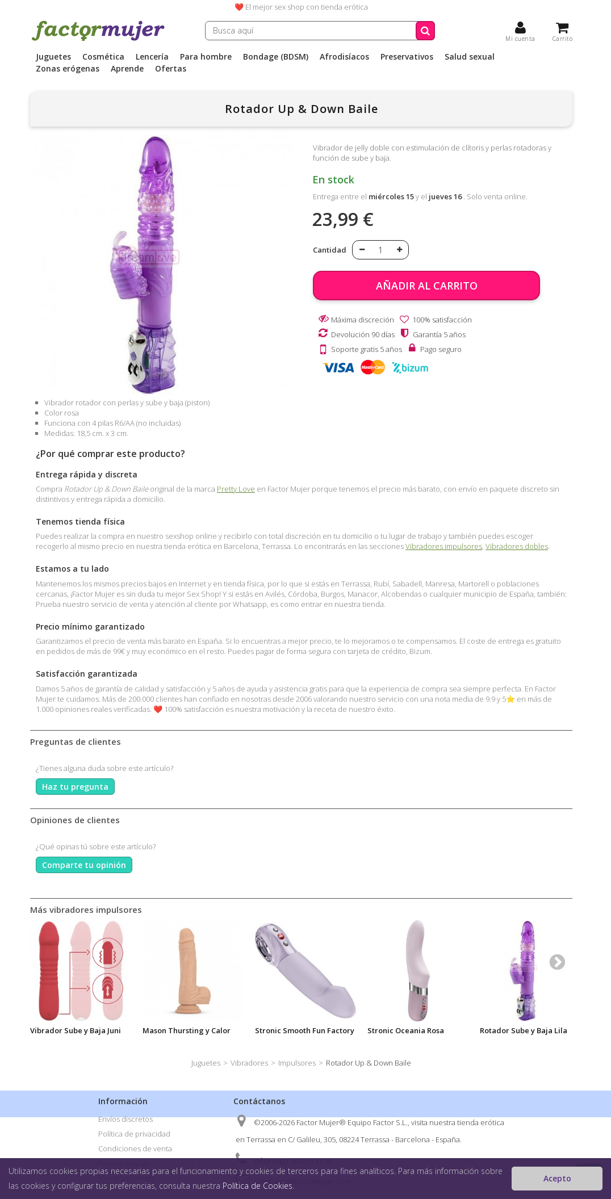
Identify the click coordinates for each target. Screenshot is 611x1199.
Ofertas (170, 69)
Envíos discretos (125, 1119)
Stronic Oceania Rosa (405, 1030)
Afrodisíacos (344, 57)
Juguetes (53, 57)
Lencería (152, 57)
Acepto (557, 1178)
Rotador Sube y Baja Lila (523, 1030)
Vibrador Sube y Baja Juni (75, 1030)
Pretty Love (236, 489)
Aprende (127, 69)
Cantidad (329, 250)
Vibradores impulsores (443, 546)
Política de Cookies (257, 1185)
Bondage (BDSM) (275, 57)
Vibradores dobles (517, 546)
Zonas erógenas (67, 69)
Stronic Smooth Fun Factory (304, 1030)
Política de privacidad (134, 1134)
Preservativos (406, 57)
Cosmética (103, 57)
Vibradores (249, 1063)
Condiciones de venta (135, 1148)
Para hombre (206, 57)
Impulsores (297, 1063)
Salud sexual (470, 57)
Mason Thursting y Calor (187, 1030)
